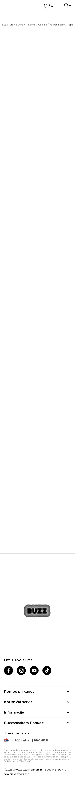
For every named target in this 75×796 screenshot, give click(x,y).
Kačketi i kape (57, 24)
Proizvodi (31, 24)
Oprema (42, 24)
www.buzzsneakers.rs (28, 769)
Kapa (70, 24)
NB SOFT (58, 769)
